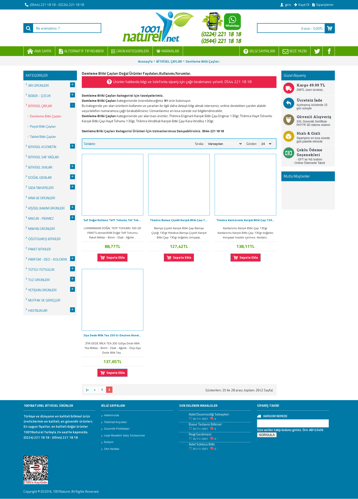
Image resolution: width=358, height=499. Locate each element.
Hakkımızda (110, 415)
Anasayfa (145, 61)
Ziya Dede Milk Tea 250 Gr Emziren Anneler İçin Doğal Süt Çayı (113, 335)
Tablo (87, 143)
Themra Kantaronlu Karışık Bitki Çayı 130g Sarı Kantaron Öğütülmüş (246, 220)
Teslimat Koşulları (114, 422)
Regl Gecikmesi (200, 434)
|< (87, 389)
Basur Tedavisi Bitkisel (205, 424)
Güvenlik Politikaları (115, 429)
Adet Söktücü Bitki (202, 444)
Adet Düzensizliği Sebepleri (209, 414)
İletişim (107, 442)
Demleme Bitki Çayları (202, 61)
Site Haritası (110, 449)
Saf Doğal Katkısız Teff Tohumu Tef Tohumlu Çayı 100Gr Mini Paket (113, 220)
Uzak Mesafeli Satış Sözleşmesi (123, 435)
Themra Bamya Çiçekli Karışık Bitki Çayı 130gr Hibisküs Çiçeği (180, 220)
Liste (92, 143)
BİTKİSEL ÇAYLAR (169, 61)
